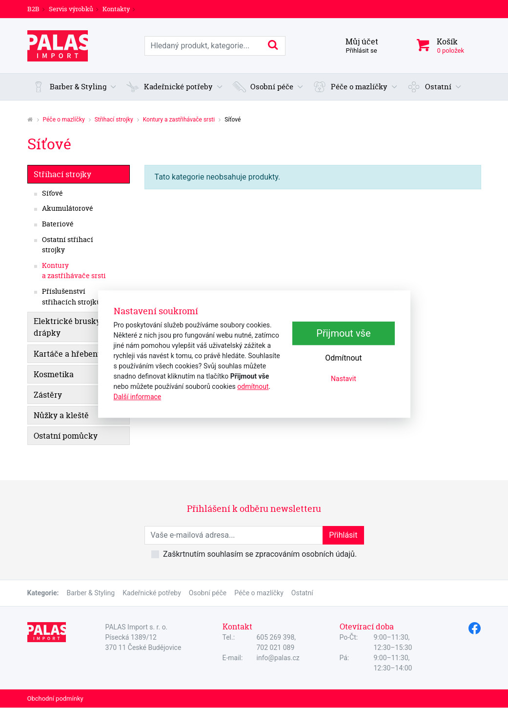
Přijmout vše (343, 333)
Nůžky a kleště (61, 415)
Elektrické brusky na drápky (73, 327)
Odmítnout (343, 358)
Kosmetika (54, 374)
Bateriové (58, 224)
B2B (33, 8)
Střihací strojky (114, 119)
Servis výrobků (71, 8)
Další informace (138, 397)
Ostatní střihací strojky (67, 245)
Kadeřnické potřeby (151, 593)
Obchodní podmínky (55, 698)
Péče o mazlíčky (64, 119)
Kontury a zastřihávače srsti (179, 119)
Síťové (52, 193)
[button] (74, 87)
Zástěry (48, 394)
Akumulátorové (67, 208)
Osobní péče (207, 593)
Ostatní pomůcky (66, 435)
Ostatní (302, 593)
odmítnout (252, 386)
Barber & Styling (90, 593)
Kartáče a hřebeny (68, 353)
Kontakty (116, 8)
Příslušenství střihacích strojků (71, 296)
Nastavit (343, 379)
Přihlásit (343, 535)
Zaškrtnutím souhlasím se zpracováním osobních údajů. (260, 554)
